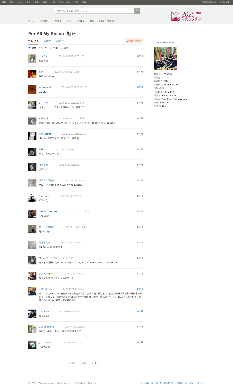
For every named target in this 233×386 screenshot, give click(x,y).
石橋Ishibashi (45, 289)
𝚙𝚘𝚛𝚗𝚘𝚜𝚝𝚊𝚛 (46, 342)
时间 (76, 2)
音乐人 (31, 20)
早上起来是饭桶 (46, 227)
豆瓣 (4, 2)
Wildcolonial (45, 87)
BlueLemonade (46, 326)
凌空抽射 (43, 165)
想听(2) (60, 40)
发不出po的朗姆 (47, 180)
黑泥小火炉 (44, 242)
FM (68, 2)
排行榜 (43, 20)
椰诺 (41, 72)
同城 (45, 2)
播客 (37, 2)
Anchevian (44, 196)
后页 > (95, 363)
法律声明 (178, 383)
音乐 (28, 2)
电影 (20, 2)
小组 (53, 2)
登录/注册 (224, 2)
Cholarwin (44, 311)
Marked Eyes (45, 258)
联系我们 (168, 383)
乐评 (69, 20)
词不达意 (43, 103)
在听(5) (47, 40)
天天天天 (43, 56)
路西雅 (42, 149)
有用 (140, 56)
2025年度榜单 (106, 20)
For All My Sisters (165, 42)
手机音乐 (200, 383)
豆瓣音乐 (40, 11)
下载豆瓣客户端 (209, 2)
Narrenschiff (45, 134)
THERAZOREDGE (48, 211)
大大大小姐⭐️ (46, 273)
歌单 (92, 20)
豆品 (84, 2)
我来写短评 (135, 40)
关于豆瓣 (144, 383)
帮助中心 (189, 383)
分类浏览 (57, 20)
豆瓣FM (80, 20)
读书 (12, 2)
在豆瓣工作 (156, 383)
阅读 (61, 2)
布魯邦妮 (43, 118)
